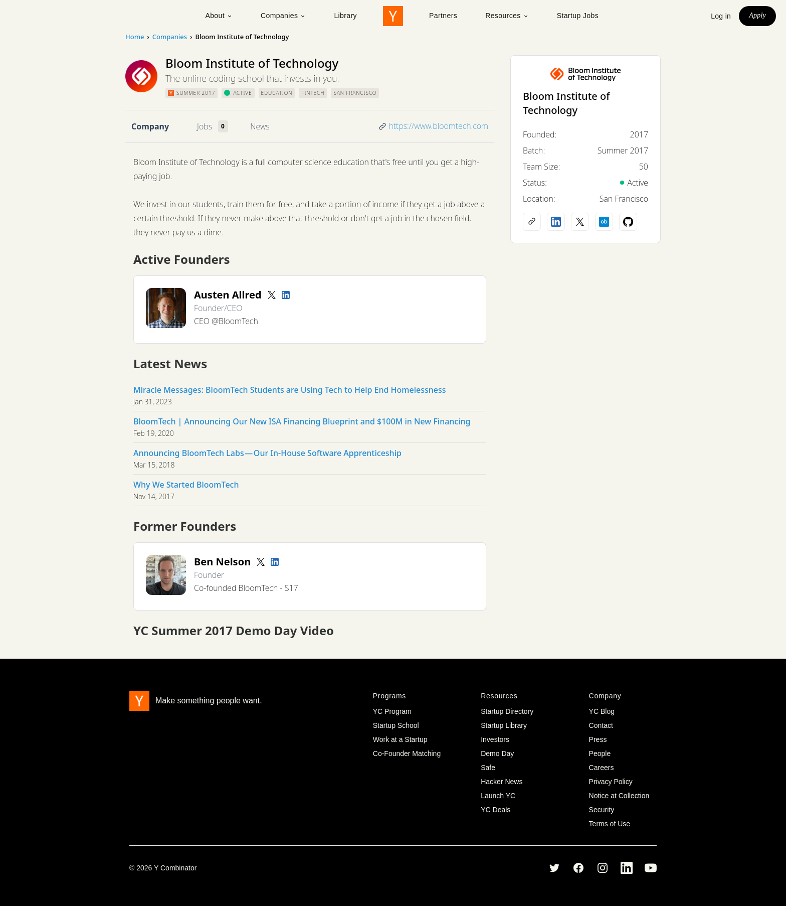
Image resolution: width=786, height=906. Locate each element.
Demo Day (497, 753)
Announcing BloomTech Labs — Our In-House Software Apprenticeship (267, 453)
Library (345, 16)
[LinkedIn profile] (286, 295)
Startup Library (504, 725)
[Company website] (532, 222)
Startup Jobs (578, 16)
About (219, 16)
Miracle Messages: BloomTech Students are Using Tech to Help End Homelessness (289, 389)
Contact (601, 725)
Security (602, 810)
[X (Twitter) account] (580, 222)
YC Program (392, 711)
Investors (495, 739)
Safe (488, 768)
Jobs (204, 126)
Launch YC (498, 796)
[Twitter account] (272, 295)
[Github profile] (628, 222)
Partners (443, 16)
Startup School (396, 725)
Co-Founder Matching (407, 753)
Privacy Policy (611, 782)
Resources (507, 16)
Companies (283, 16)
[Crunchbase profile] (604, 222)
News (259, 126)
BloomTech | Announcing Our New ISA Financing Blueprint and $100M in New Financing (302, 421)
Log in (721, 16)
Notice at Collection (619, 796)
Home (134, 36)
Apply (757, 15)
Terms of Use (609, 824)
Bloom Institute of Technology (566, 103)
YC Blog (602, 711)
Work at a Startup (400, 739)
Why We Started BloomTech (186, 484)
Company (150, 126)
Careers (601, 768)
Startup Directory (507, 711)
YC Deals (495, 810)
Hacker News (501, 782)
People (600, 753)
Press (598, 739)
